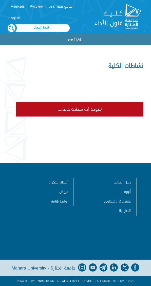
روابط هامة (59, 201)
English (14, 18)
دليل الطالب (122, 182)
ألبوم (127, 191)
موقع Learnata (60, 6)
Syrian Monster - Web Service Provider (64, 281)
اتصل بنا (125, 210)
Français (18, 6)
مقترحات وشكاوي (117, 201)
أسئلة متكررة (58, 182)
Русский (36, 6)
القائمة (75, 39)
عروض (63, 191)
